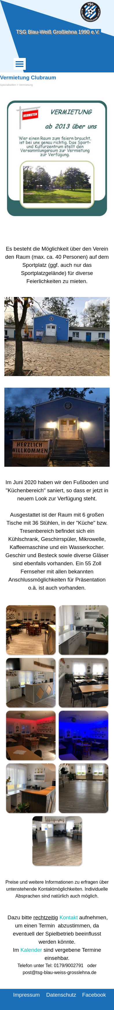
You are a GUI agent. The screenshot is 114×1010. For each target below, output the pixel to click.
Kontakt (68, 917)
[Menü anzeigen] (19, 64)
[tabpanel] (57, 265)
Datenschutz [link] (61, 995)
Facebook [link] (94, 995)
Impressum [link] (26, 995)
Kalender (31, 950)
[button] (30, 630)
